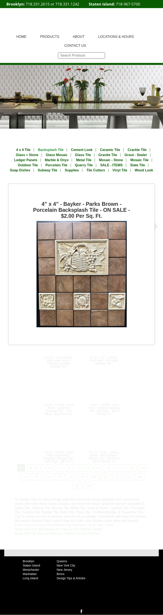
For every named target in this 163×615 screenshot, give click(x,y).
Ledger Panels (25, 160)
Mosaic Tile (139, 160)
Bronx (61, 574)
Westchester (31, 569)
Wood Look (144, 170)
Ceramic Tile (110, 150)
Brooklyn (28, 561)
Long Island (30, 578)
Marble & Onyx (57, 160)
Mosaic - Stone (111, 160)
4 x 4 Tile (23, 150)
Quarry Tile (84, 165)
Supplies (72, 170)
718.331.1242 (67, 4)
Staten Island (31, 565)
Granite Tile (107, 155)
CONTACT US (75, 45)
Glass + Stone (27, 155)
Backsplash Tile (51, 150)
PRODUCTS (49, 36)
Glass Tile (83, 155)
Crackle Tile (137, 150)
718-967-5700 (128, 4)
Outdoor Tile (28, 165)
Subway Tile (47, 170)
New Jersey (64, 569)
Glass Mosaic (56, 155)
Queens (62, 561)
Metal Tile (83, 160)
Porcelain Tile (56, 165)
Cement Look (82, 150)
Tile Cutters (95, 170)
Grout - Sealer (136, 155)
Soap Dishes (20, 170)
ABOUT (78, 36)
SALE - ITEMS (111, 165)
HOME (21, 36)
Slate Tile (137, 165)
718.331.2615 (37, 4)
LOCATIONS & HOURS (116, 36)
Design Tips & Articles (71, 578)
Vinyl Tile (119, 170)
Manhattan (30, 574)
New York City (66, 565)
